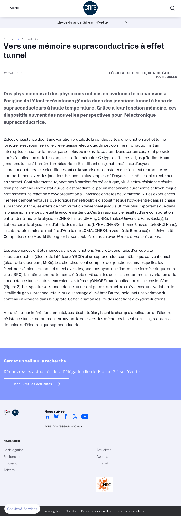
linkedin (46, 416)
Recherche (12, 456)
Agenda (102, 456)
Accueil (10, 39)
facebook (65, 416)
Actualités (30, 39)
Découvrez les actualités (32, 384)
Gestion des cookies (130, 511)
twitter (75, 416)
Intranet (102, 463)
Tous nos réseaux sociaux (63, 426)
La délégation (14, 450)
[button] (22, 509)
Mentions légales (48, 511)
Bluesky (56, 416)
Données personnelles (96, 511)
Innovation (11, 463)
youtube (84, 416)
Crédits (71, 511)
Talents (9, 470)
